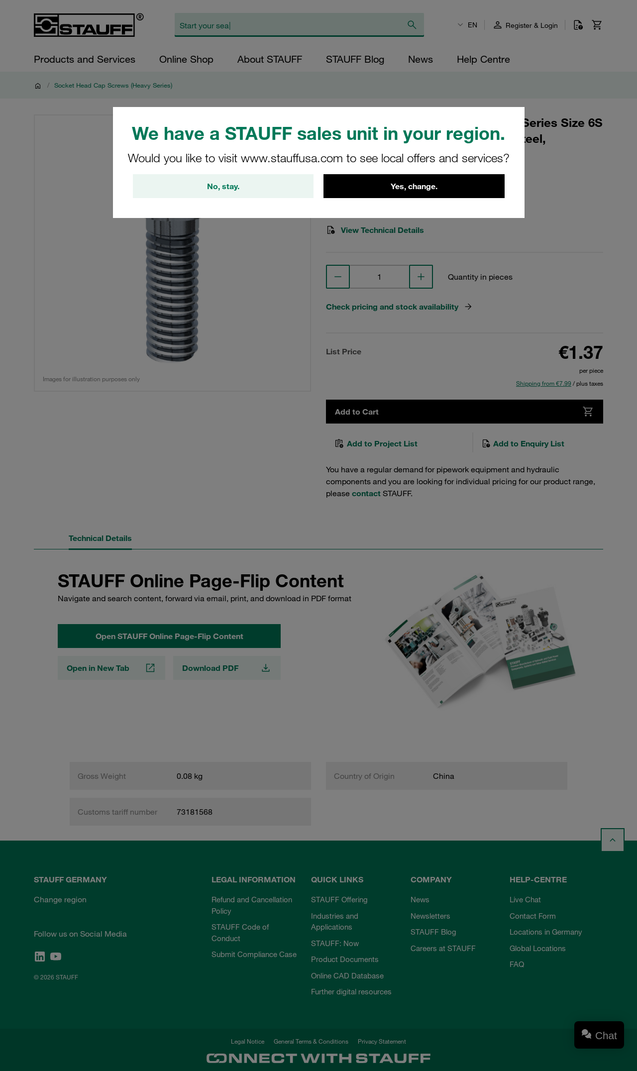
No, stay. (223, 186)
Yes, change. (414, 186)
